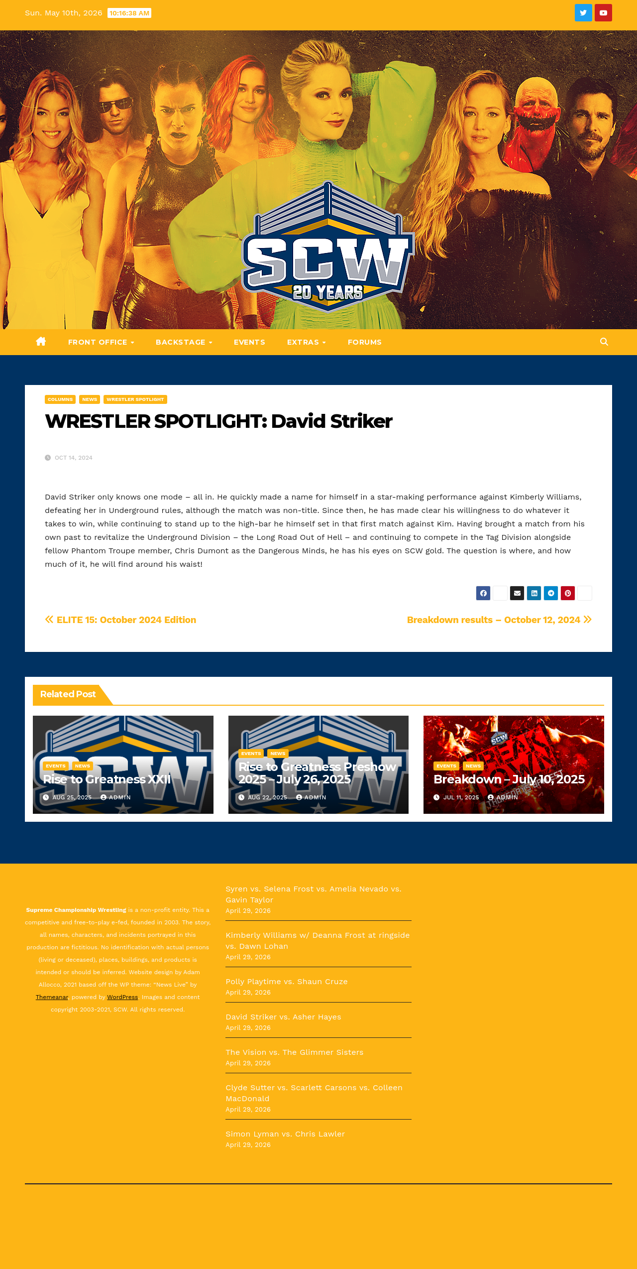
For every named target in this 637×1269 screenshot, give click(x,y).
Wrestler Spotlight (135, 399)
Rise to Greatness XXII (107, 779)
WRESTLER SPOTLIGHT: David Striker (218, 421)
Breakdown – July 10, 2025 (508, 779)
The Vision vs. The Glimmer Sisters (294, 1052)
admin (116, 797)
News (89, 399)
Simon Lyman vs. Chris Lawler (285, 1134)
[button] (604, 342)
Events (249, 342)
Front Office (99, 342)
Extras (304, 342)
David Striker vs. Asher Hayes (283, 1016)
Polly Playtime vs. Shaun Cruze (286, 981)
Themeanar (52, 997)
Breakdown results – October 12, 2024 (499, 620)
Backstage (182, 342)
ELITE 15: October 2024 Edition (120, 620)
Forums (365, 342)
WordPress (122, 997)
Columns (60, 399)
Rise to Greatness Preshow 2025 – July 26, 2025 (317, 773)
